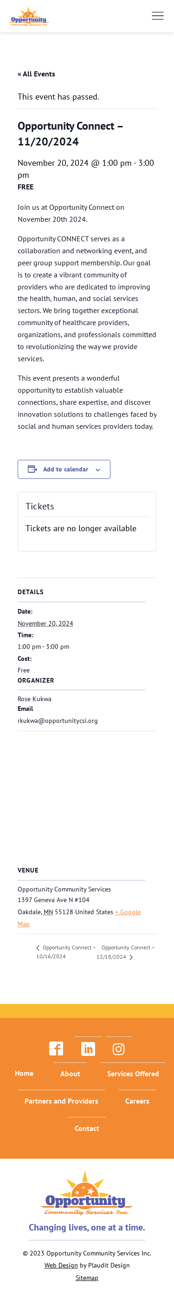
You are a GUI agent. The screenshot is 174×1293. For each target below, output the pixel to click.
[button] (157, 15)
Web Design (61, 1265)
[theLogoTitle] (29, 16)
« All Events (36, 73)
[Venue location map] (87, 798)
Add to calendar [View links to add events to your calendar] (65, 469)
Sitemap (87, 1278)
